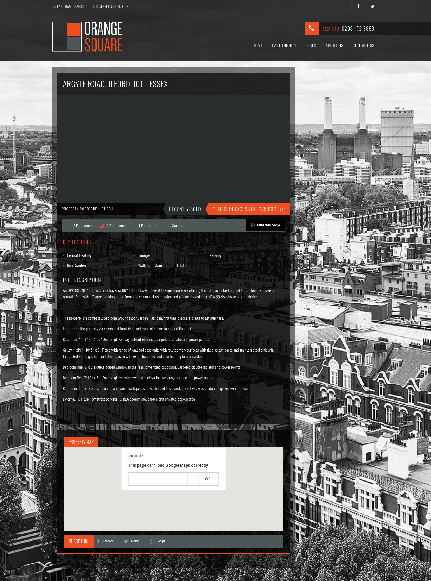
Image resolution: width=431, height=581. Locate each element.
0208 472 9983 (358, 28)
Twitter (131, 541)
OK (207, 479)
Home (258, 45)
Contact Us (364, 45)
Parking (215, 255)
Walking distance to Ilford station (163, 265)
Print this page (268, 225)
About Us (334, 45)
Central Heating (79, 255)
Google (158, 541)
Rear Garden (76, 265)
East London (284, 45)
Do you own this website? (149, 479)
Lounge (144, 255)
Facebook (105, 541)
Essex (311, 45)
